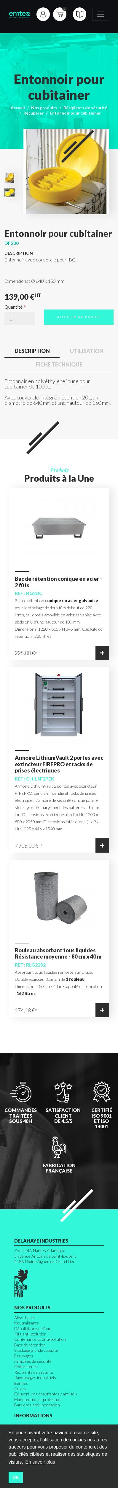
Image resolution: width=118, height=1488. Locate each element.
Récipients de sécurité (85, 107)
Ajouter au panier (79, 317)
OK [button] (15, 1477)
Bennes (21, 1383)
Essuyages (23, 1355)
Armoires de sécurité (33, 1361)
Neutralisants (26, 1322)
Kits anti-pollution (30, 1333)
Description (32, 351)
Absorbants (24, 1317)
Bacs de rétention (30, 1344)
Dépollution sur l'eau (32, 1328)
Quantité (13, 307)
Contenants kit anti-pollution (40, 1339)
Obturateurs (25, 1366)
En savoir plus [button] (40, 1462)
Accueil (18, 107)
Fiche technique (59, 364)
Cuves (20, 1388)
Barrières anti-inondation (37, 1404)
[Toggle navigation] (101, 14)
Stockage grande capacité (36, 1350)
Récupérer (33, 112)
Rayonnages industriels (35, 1377)
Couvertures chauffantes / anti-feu (45, 1393)
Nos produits (44, 107)
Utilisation (86, 351)
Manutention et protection (38, 1399)
